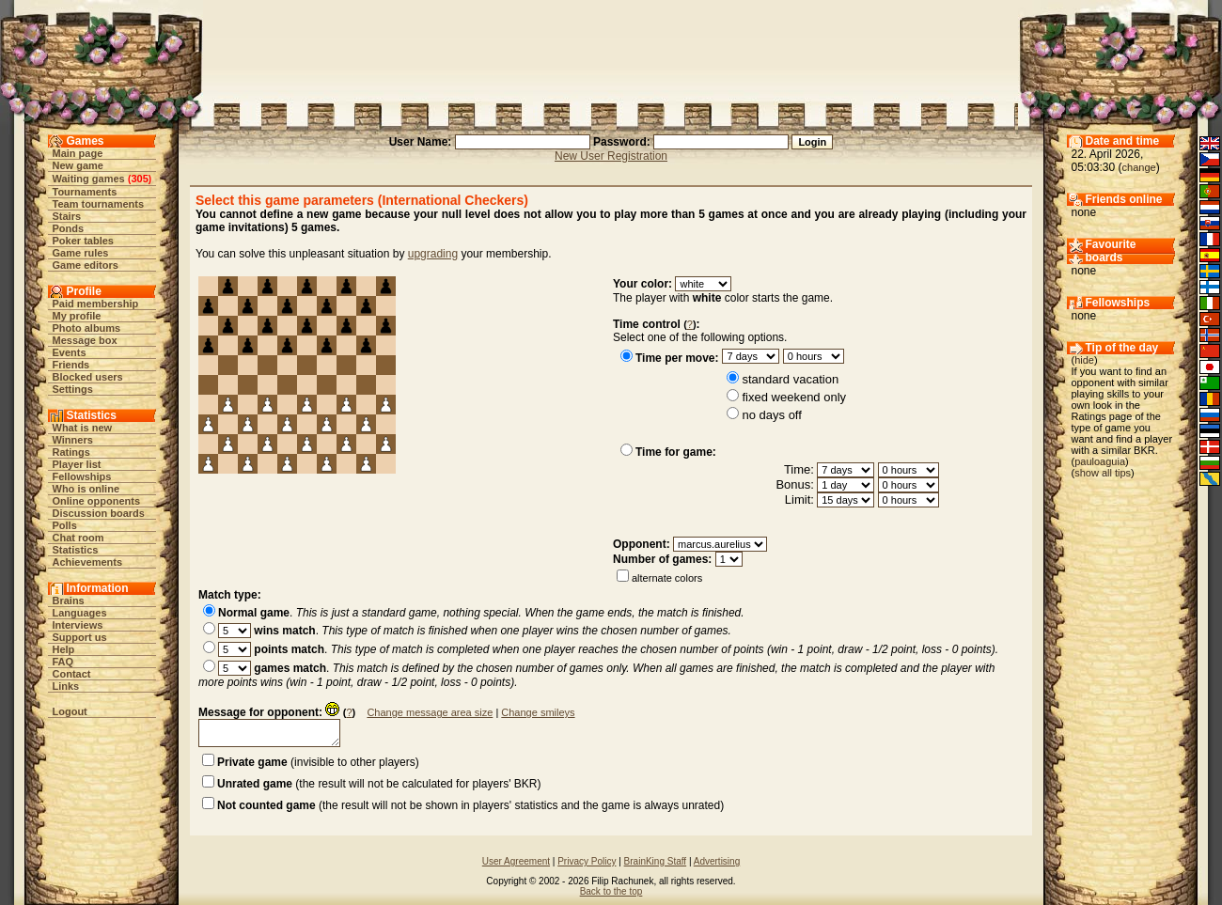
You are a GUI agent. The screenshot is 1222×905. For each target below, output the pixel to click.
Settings (73, 389)
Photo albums (87, 328)
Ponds (69, 228)
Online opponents (97, 501)
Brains (69, 600)
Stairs (67, 216)
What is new (83, 427)
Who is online (86, 488)
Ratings (71, 452)
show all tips (1102, 472)
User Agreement (516, 861)
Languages (80, 612)
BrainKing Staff (655, 861)
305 (139, 178)
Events (69, 352)
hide (1084, 360)
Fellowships (82, 476)
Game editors (85, 265)
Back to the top (611, 891)
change (1139, 167)
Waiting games (89, 178)
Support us (80, 637)
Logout (70, 711)
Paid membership (96, 303)
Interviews (78, 625)
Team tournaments (99, 204)
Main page (78, 153)
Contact (72, 673)
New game (78, 165)
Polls (65, 525)
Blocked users (88, 376)
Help (64, 649)
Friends (71, 364)
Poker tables (83, 240)
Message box (85, 340)
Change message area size (430, 712)
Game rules (81, 252)
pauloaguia (1099, 461)
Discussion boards (99, 513)
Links (66, 686)
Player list (77, 464)
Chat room (78, 537)
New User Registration (611, 156)
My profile (77, 315)
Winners (73, 439)
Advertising (717, 861)
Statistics (76, 549)
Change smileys (537, 712)
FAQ (63, 661)
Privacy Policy (586, 861)
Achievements (88, 562)
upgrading (433, 253)
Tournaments (85, 191)
